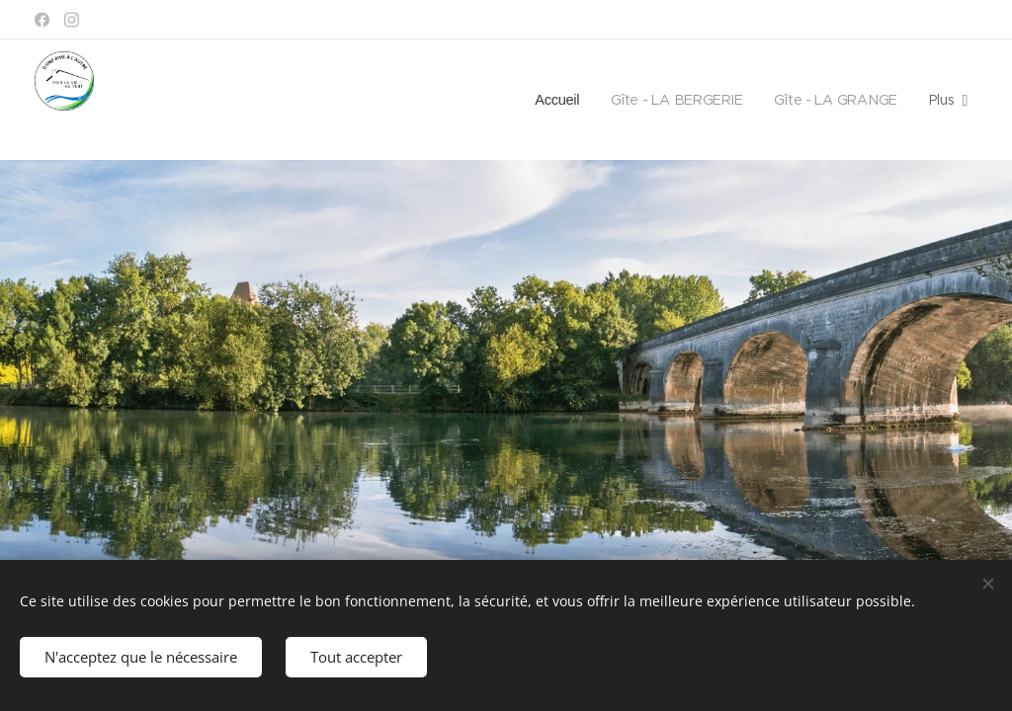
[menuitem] (556, 99)
